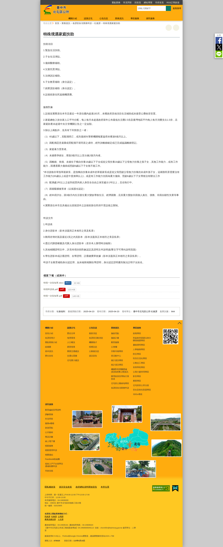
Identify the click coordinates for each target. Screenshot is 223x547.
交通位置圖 (72, 356)
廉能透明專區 (139, 345)
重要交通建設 (73, 351)
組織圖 (48, 347)
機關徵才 (93, 342)
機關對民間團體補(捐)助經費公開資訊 (119, 370)
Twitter (218, 47)
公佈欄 (114, 347)
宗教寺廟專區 (117, 351)
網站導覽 (148, 2)
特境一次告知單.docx (54, 283)
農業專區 (137, 381)
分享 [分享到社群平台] (219, 35)
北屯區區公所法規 (141, 385)
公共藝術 (49, 432)
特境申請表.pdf (51, 289)
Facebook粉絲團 (52, 459)
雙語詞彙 (49, 437)
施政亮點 (115, 333)
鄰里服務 (115, 342)
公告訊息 (103, 18)
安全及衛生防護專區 (142, 390)
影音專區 (137, 376)
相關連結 (49, 455)
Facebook (218, 40)
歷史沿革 (71, 333)
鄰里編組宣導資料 (53, 410)
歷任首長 (49, 356)
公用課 (60, 516)
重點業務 (116, 2)
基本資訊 (49, 351)
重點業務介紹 (51, 342)
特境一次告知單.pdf (53, 296)
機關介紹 (72, 18)
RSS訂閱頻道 (173, 2)
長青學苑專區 (139, 367)
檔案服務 (49, 446)
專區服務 (135, 18)
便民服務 (150, 18)
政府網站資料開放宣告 (82, 487)
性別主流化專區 (140, 358)
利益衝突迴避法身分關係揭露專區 (142, 339)
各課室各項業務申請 (82, 23)
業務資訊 (119, 18)
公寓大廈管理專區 (141, 372)
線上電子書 (50, 441)
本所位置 (98, 487)
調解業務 (49, 414)
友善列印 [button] (169, 28)
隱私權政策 (49, 487)
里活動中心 (116, 356)
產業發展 (71, 347)
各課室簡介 (50, 338)
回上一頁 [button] (176, 28)
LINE (218, 54)
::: (39, 1)
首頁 (57, 23)
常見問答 (127, 2)
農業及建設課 (50, 519)
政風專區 (137, 333)
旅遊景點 (49, 428)
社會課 (97, 23)
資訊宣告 (93, 356)
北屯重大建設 (73, 360)
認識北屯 (88, 18)
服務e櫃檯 (49, 423)
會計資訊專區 (117, 360)
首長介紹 (49, 333)
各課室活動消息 (96, 338)
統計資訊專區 (117, 365)
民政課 (47, 516)
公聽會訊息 (94, 351)
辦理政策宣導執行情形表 (120, 377)
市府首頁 (159, 2)
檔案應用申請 (51, 450)
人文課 (60, 519)
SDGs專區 (137, 394)
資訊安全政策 (63, 487)
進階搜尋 (177, 8)
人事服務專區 (139, 349)
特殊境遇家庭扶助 (111, 23)
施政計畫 (115, 338)
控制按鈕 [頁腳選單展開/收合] (179, 323)
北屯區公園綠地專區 (120, 383)
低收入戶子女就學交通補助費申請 (54, 465)
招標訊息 (93, 347)
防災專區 (137, 354)
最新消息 (93, 333)
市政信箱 (49, 471)
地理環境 (71, 338)
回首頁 (138, 2)
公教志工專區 (139, 363)
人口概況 (71, 342)
